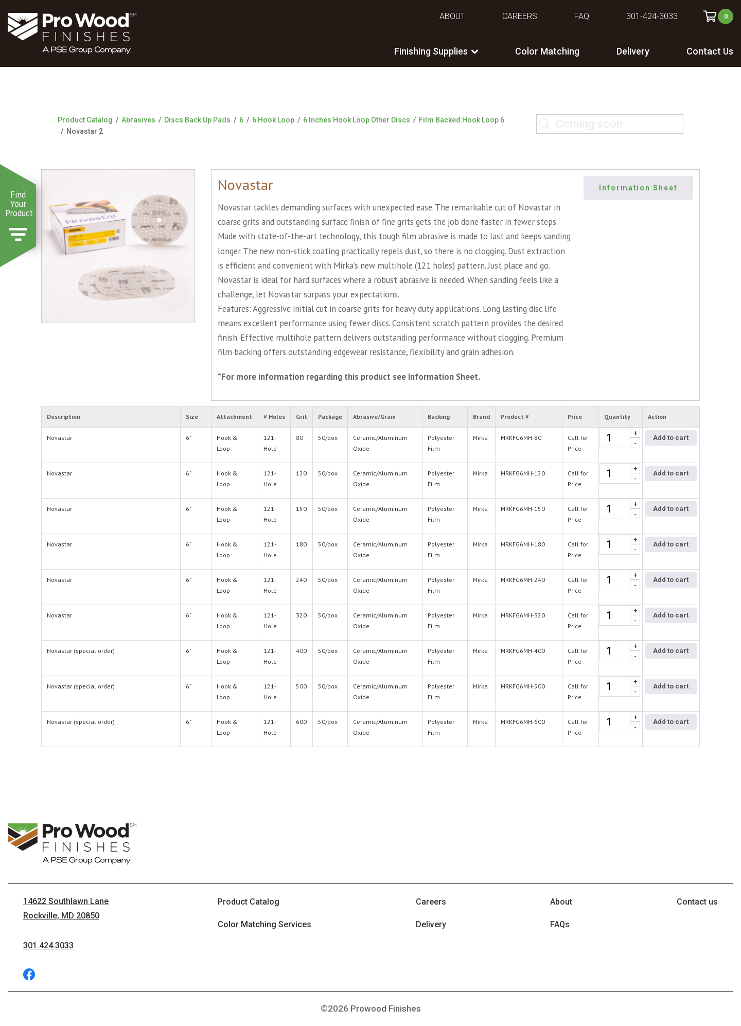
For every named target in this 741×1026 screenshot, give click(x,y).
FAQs (560, 924)
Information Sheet (638, 188)
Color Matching (547, 51)
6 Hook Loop (273, 120)
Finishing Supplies (431, 51)
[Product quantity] (619, 438)
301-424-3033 (652, 16)
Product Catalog (85, 120)
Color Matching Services (264, 924)
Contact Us (709, 51)
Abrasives (138, 120)
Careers (519, 16)
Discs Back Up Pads (197, 120)
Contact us (697, 902)
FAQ (581, 16)
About (452, 16)
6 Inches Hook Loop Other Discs (356, 120)
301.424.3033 (48, 945)
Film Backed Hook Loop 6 (461, 120)
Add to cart (671, 437)
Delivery (632, 51)
